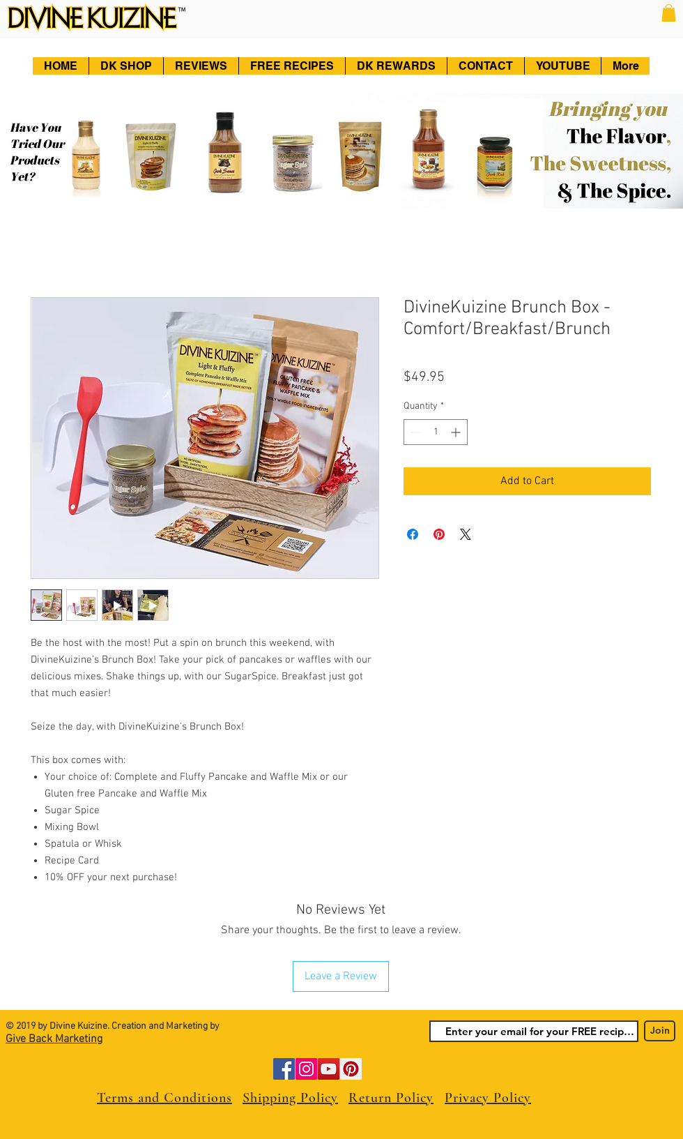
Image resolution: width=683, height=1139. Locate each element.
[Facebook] (284, 1069)
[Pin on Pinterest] (439, 534)
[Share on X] (465, 534)
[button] (668, 13)
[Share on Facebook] (412, 534)
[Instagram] (306, 1069)
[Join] (659, 1030)
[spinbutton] (435, 432)
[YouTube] (328, 1069)
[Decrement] (414, 432)
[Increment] (457, 432)
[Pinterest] (351, 1069)
